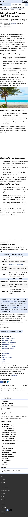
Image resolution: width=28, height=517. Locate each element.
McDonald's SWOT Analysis (10, 440)
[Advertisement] (14, 31)
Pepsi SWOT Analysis (8, 438)
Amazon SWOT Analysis (9, 432)
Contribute (14, 375)
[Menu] (1, 4)
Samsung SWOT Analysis (8, 342)
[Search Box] (18, 4)
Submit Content (6, 472)
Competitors (5, 458)
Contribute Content (5, 490)
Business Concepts (7, 448)
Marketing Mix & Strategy (9, 452)
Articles (4, 462)
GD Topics (5, 464)
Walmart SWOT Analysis (9, 434)
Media (2, 496)
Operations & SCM (7, 403)
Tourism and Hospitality (16, 264)
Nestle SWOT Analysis (8, 436)
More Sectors (5, 363)
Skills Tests (5, 414)
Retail (3, 361)
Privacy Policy (4, 487)
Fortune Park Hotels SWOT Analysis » (11, 331)
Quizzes (2, 499)
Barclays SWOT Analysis (9, 428)
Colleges (3, 493)
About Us (25, 385)
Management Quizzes (8, 412)
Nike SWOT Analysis (7, 344)
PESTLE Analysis (7, 454)
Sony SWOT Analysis (8, 430)
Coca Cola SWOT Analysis (8, 346)
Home (2, 476)
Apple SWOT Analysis (8, 426)
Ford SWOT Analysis (8, 425)
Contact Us (3, 482)
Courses (25, 1)
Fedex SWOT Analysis (7, 348)
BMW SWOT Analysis (7, 340)
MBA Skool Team (12, 23)
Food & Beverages (6, 357)
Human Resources (7, 405)
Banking (3, 355)
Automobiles (5, 353)
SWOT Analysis (6, 450)
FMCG (3, 359)
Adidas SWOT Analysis (8, 338)
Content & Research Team (10, 301)
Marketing (5, 401)
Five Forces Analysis (8, 456)
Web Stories (3, 507)
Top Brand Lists (6, 460)
